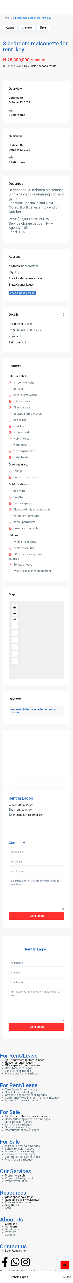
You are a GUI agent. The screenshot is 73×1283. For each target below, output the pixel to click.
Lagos (30, 284)
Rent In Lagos (21, 798)
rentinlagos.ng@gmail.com (27, 814)
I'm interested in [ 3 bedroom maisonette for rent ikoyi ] (36, 893)
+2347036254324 (22, 804)
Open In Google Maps (22, 292)
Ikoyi (27, 66)
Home (6, 18)
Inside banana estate (43, 66)
